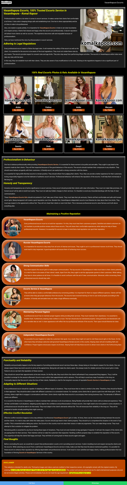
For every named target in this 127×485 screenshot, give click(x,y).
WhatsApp (95, 483)
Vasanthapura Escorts (114, 2)
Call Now (32, 483)
